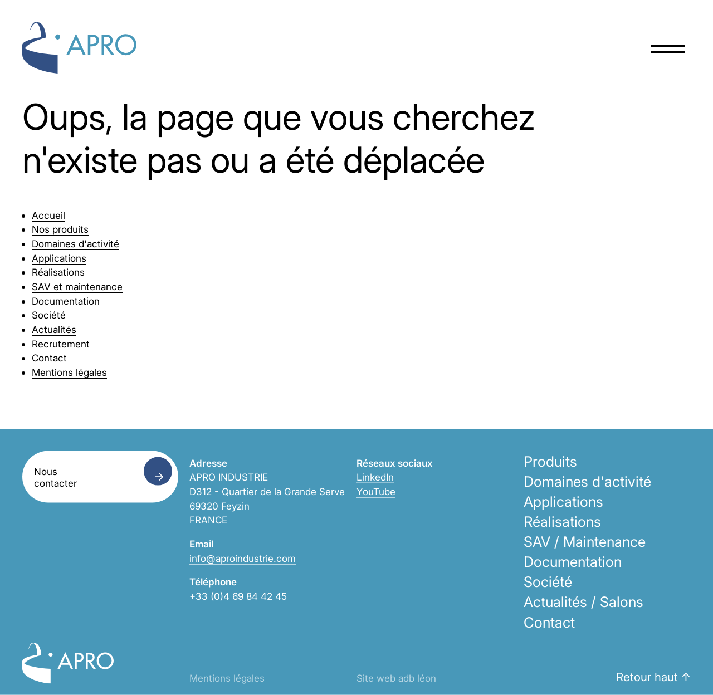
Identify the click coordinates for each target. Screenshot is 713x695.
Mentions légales (69, 372)
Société (49, 315)
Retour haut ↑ (653, 677)
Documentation (66, 301)
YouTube (375, 491)
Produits (550, 460)
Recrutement (61, 344)
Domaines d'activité (75, 243)
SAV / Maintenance (585, 541)
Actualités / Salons (583, 601)
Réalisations (58, 272)
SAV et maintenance (77, 286)
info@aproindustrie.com (242, 558)
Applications (59, 258)
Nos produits (60, 229)
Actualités (54, 329)
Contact (49, 358)
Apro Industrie (79, 48)
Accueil (48, 215)
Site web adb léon (396, 678)
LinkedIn (375, 477)
